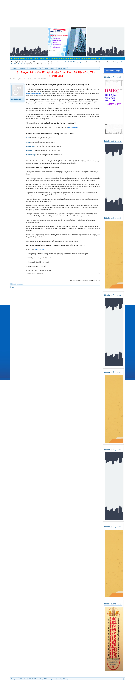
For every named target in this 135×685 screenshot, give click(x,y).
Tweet (12, 287)
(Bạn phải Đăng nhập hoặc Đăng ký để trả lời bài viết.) (85, 280)
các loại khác (23, 79)
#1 (99, 273)
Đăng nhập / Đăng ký (113, 71)
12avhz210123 (38, 79)
